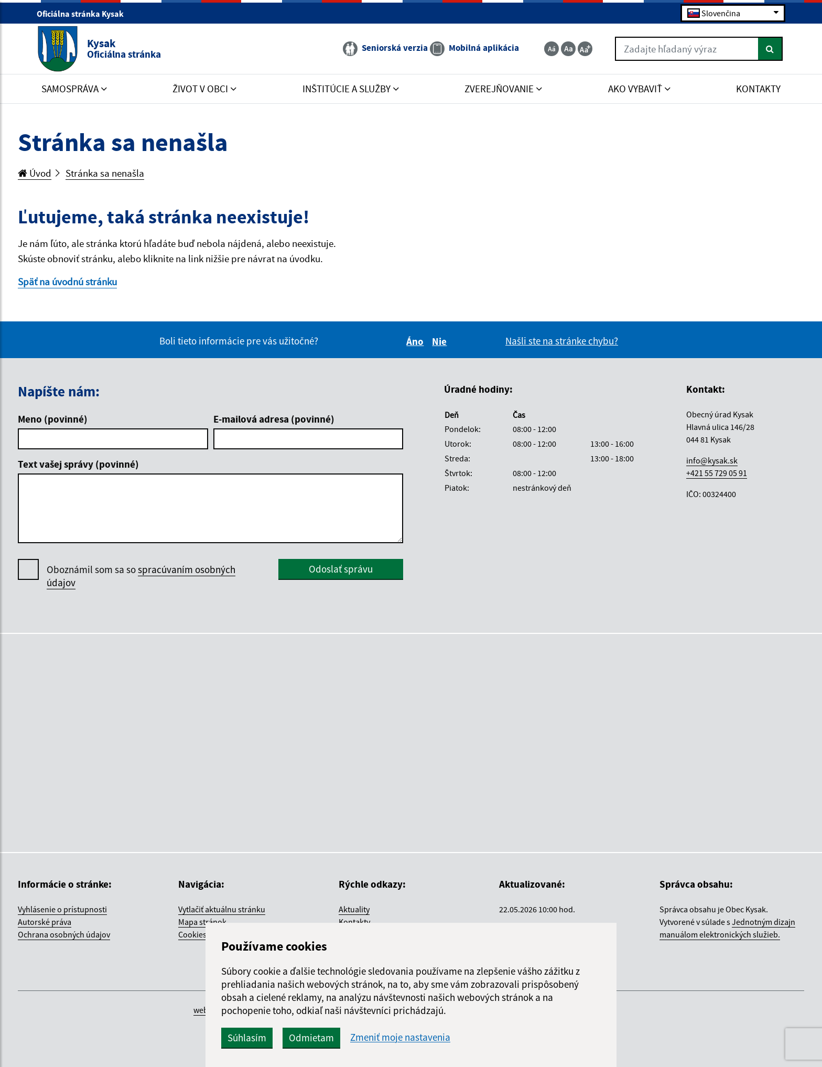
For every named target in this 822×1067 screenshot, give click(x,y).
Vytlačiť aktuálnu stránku (221, 909)
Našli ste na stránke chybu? (561, 341)
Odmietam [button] (311, 1037)
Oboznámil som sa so (141, 576)
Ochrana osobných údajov (64, 934)
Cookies (192, 934)
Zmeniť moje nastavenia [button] (400, 1037)
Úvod (34, 173)
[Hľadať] (770, 49)
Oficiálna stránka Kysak (85, 13)
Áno (416, 341)
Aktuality (354, 909)
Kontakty (354, 922)
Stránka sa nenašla (105, 173)
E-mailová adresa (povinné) (273, 419)
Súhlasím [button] (247, 1037)
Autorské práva (44, 922)
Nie (441, 341)
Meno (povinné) (53, 419)
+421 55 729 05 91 (716, 473)
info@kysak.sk (712, 460)
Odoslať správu (341, 569)
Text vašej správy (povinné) (78, 464)
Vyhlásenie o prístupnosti (62, 909)
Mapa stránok (202, 922)
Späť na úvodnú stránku (67, 281)
